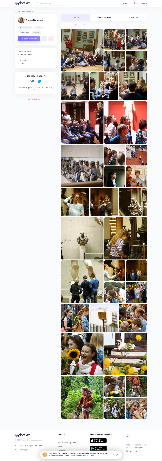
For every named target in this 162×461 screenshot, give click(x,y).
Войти (144, 3)
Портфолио (75, 17)
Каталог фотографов (67, 443)
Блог (125, 3)
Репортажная (88, 25)
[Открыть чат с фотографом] (44, 38)
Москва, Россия (26, 55)
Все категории (67, 25)
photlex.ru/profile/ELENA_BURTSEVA (36, 89)
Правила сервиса (22, 450)
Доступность (132, 17)
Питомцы (78, 25)
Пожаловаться (36, 99)
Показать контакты (29, 39)
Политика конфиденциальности (29, 446)
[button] (117, 455)
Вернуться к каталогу (24, 11)
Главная (61, 438)
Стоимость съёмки (104, 17)
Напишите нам (132, 451)
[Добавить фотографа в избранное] (51, 38)
